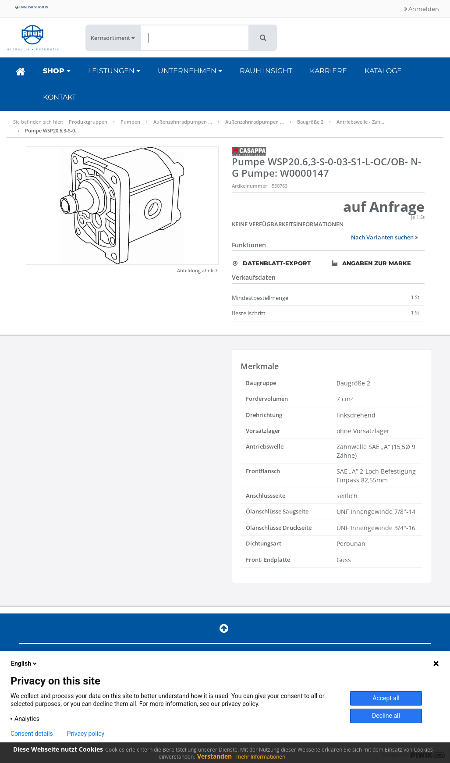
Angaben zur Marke (371, 263)
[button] (263, 38)
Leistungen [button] (114, 71)
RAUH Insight (266, 71)
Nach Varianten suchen (384, 237)
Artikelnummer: (250, 185)
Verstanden (214, 756)
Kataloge (383, 71)
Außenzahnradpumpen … (182, 121)
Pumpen (130, 121)
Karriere (328, 71)
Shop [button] (57, 71)
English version (31, 6)
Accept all (386, 698)
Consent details (32, 733)
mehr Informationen (260, 756)
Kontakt (59, 97)
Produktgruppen (88, 121)
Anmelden (421, 8)
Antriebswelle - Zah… (360, 121)
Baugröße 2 (310, 121)
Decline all (386, 715)
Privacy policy (85, 733)
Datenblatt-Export (271, 263)
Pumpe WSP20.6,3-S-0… (52, 130)
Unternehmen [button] (190, 71)
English (24, 663)
